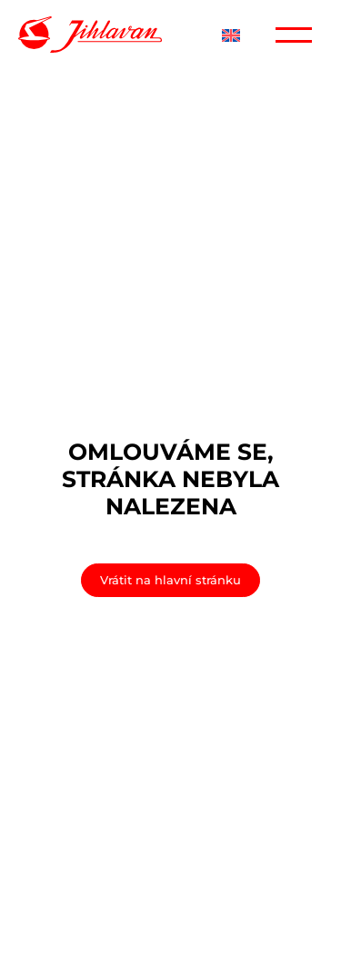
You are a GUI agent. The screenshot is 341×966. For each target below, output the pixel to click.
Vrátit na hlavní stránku (170, 580)
